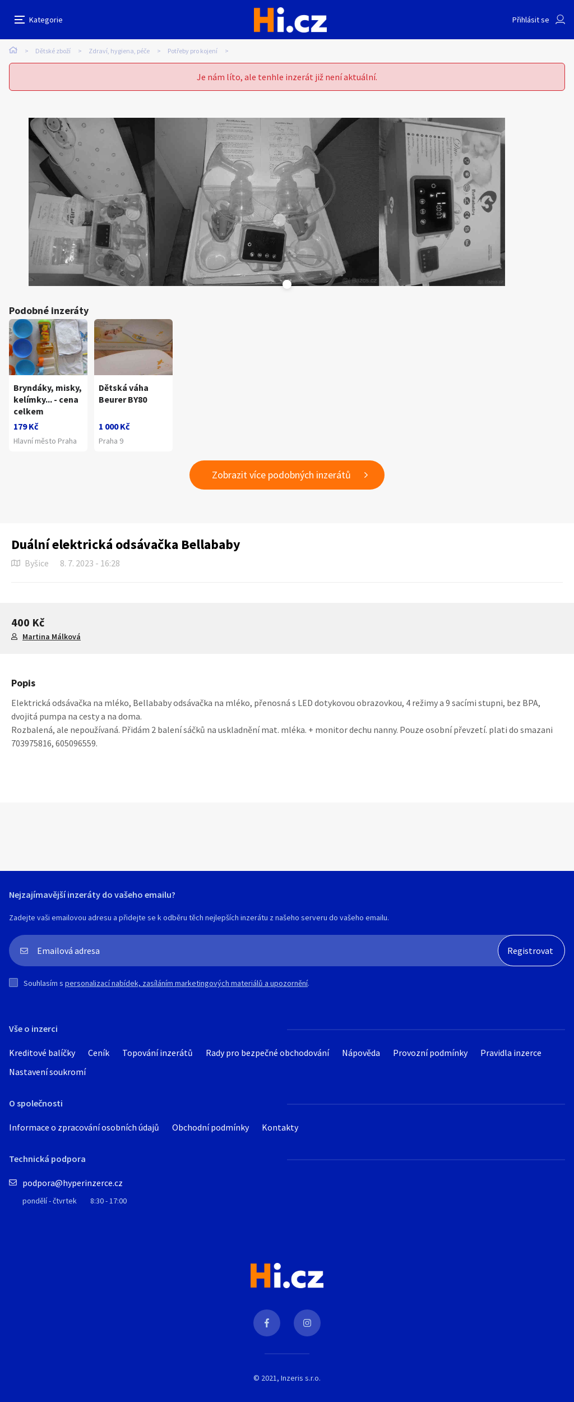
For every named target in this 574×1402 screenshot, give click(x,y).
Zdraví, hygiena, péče (119, 51)
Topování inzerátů (157, 1052)
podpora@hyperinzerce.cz (72, 1182)
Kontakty (280, 1127)
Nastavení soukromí (47, 1071)
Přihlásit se (530, 20)
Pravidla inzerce (510, 1052)
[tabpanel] (92, 202)
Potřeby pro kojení (192, 51)
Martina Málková (51, 636)
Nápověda (361, 1052)
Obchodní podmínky (210, 1127)
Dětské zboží (53, 51)
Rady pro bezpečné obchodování (267, 1052)
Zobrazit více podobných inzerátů (281, 474)
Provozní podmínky (430, 1052)
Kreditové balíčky (42, 1052)
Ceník (98, 1052)
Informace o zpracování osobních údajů (84, 1127)
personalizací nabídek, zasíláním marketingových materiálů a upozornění (186, 983)
